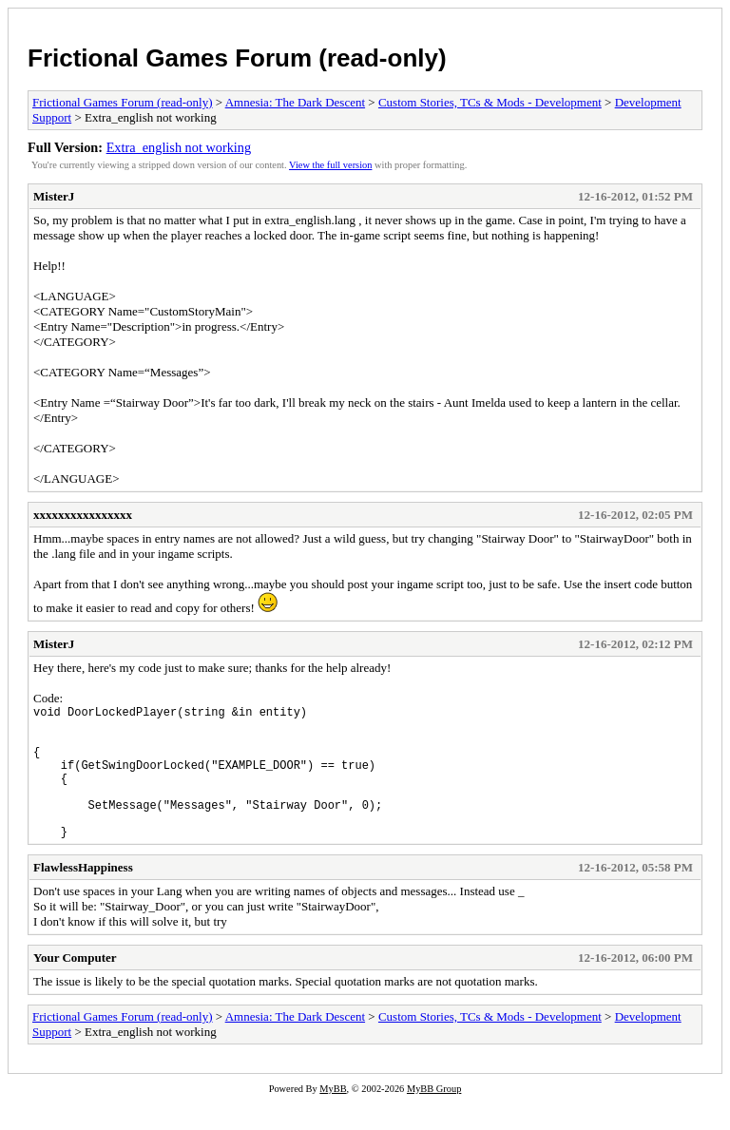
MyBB (332, 1117)
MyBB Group (434, 1117)
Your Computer (75, 986)
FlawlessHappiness (83, 896)
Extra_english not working (178, 147)
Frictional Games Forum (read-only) (237, 58)
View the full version (330, 165)
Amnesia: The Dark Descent (295, 102)
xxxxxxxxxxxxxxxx (82, 515)
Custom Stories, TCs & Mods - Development (490, 102)
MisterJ (53, 196)
